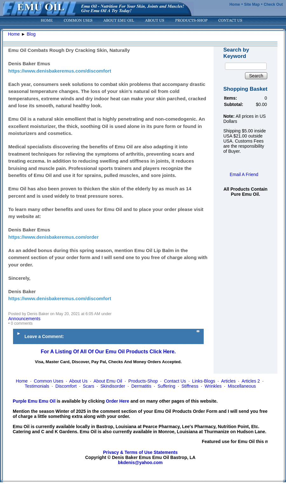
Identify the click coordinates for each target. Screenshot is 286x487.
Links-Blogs (203, 381)
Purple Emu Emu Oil (34, 401)
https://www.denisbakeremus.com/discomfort (59, 71)
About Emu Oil (107, 381)
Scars (88, 386)
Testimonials (37, 386)
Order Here (117, 401)
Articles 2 (251, 381)
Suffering (166, 386)
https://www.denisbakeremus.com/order (53, 237)
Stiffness (189, 386)
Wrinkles (213, 386)
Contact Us (175, 381)
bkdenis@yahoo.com (140, 462)
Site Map (252, 4)
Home (234, 4)
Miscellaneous (242, 386)
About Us (78, 381)
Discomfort (66, 386)
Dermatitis (141, 386)
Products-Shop (143, 381)
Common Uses (49, 381)
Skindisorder (112, 386)
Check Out (273, 4)
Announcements (24, 318)
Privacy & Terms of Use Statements (140, 452)
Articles (228, 381)
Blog (31, 34)
